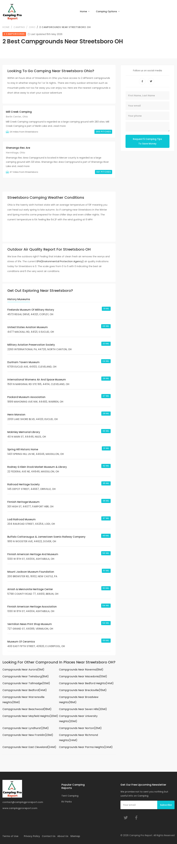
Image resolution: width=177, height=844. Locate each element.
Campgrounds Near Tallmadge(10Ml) (26, 684)
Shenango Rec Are (18, 148)
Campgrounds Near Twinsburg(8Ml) (25, 677)
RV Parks (66, 801)
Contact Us (48, 836)
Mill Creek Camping (19, 112)
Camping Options (107, 11)
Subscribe (166, 805)
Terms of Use (10, 836)
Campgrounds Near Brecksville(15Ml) (83, 691)
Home (84, 11)
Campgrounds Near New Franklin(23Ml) (27, 735)
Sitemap (75, 836)
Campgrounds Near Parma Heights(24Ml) (86, 747)
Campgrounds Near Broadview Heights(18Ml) (78, 700)
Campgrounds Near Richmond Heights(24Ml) (78, 738)
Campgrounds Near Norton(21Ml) (80, 728)
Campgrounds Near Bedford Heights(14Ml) (86, 684)
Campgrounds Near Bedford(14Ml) (24, 691)
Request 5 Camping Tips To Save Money (147, 142)
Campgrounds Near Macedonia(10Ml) (83, 677)
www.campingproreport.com (19, 808)
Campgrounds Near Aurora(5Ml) (23, 670)
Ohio (32, 27)
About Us (62, 836)
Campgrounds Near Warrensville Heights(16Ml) (23, 700)
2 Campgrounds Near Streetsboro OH (65, 27)
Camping (19, 27)
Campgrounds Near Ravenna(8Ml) (81, 670)
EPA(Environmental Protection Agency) (60, 262)
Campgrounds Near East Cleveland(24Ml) (29, 747)
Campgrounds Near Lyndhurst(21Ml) (25, 728)
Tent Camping (69, 795)
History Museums (18, 300)
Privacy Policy (32, 836)
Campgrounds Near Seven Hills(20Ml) (83, 710)
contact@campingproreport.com (22, 802)
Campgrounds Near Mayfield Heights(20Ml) (30, 716)
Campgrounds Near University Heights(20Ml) (78, 719)
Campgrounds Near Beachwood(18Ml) (26, 710)
